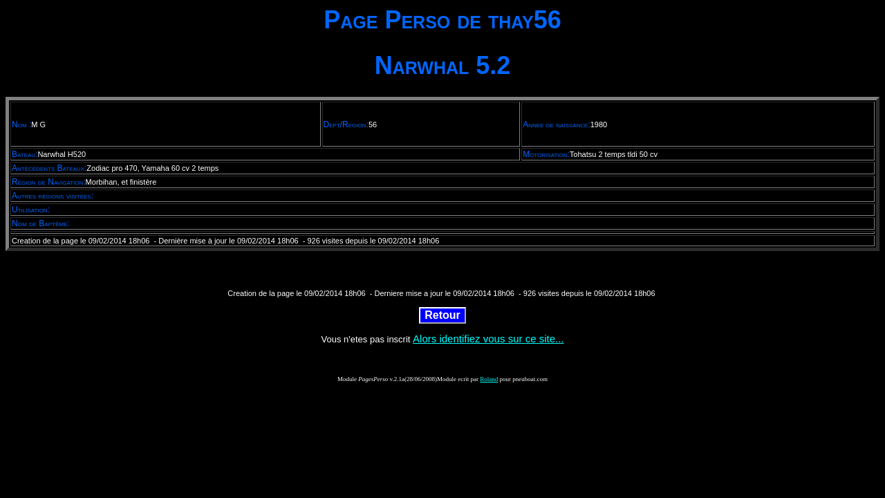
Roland (489, 379)
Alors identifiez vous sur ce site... (488, 338)
